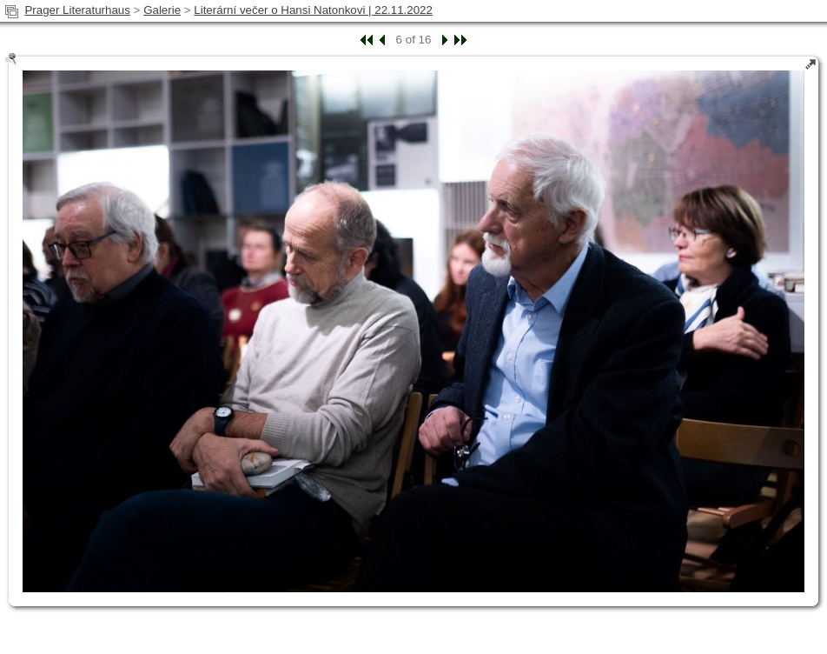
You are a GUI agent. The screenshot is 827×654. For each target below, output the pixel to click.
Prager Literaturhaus (77, 10)
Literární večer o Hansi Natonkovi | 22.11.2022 (313, 10)
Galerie (162, 10)
